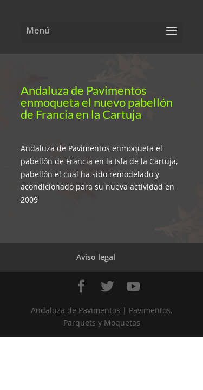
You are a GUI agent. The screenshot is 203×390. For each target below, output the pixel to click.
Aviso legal (95, 257)
